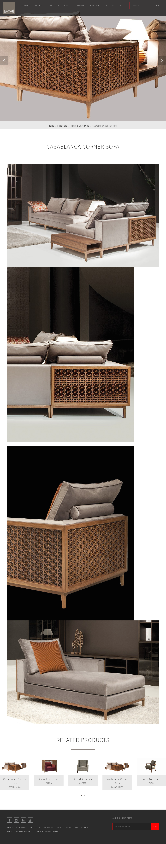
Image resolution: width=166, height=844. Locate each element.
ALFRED (82, 783)
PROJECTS (48, 827)
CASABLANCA (15, 787)
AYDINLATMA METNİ (24, 831)
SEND (155, 826)
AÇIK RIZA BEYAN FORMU (48, 831)
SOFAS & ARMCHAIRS (80, 126)
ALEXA (49, 783)
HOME (10, 827)
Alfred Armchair (83, 779)
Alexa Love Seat (49, 779)
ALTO (151, 783)
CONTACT (85, 827)
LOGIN (157, 6)
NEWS (59, 827)
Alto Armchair (151, 779)
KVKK (9, 831)
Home (51, 126)
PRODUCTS (35, 827)
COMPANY (21, 827)
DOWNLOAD (72, 827)
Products (62, 126)
